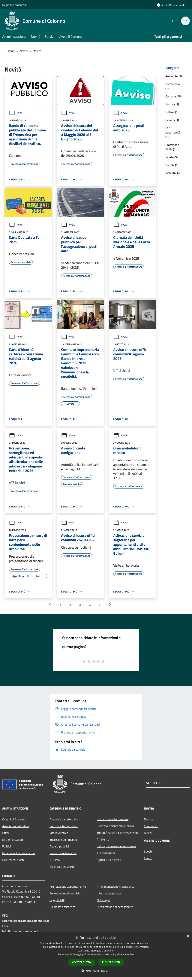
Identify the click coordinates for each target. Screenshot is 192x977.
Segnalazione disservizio (65, 893)
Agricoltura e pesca (109, 859)
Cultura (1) (172, 104)
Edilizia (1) (171, 112)
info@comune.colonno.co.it (20, 931)
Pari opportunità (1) (172, 132)
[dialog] (96, 954)
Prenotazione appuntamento (68, 886)
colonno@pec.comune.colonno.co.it (25, 920)
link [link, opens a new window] (132, 954)
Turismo (55, 860)
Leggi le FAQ (57, 900)
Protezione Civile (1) (172, 147)
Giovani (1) (172, 120)
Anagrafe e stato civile (64, 819)
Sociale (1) (171, 165)
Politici (6, 846)
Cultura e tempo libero (64, 826)
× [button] (187, 936)
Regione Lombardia (14, 5)
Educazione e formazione (112, 819)
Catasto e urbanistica (63, 853)
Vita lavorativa (59, 833)
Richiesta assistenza (62, 907)
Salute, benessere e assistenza (116, 846)
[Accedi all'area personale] (171, 5)
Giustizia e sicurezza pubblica (115, 826)
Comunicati (151, 826)
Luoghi (148, 851)
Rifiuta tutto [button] (111, 962)
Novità (24, 51)
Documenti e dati (13, 860)
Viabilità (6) (172, 173)
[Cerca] (185, 20)
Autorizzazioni (106, 853)
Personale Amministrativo (18, 853)
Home (10, 51)
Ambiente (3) (173, 76)
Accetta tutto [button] (81, 962)
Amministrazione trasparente (115, 886)
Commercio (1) (172, 86)
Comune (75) (173, 96)
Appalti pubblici (59, 846)
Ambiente (103, 839)
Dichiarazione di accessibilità (115, 907)
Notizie (148, 819)
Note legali (103, 900)
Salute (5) (171, 157)
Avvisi (16, 113)
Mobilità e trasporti (62, 866)
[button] (96, 970)
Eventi (148, 858)
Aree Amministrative (15, 826)
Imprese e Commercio (63, 839)
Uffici (5, 833)
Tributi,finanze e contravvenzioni (118, 832)
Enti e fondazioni (13, 839)
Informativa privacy (109, 893)
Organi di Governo (13, 819)
